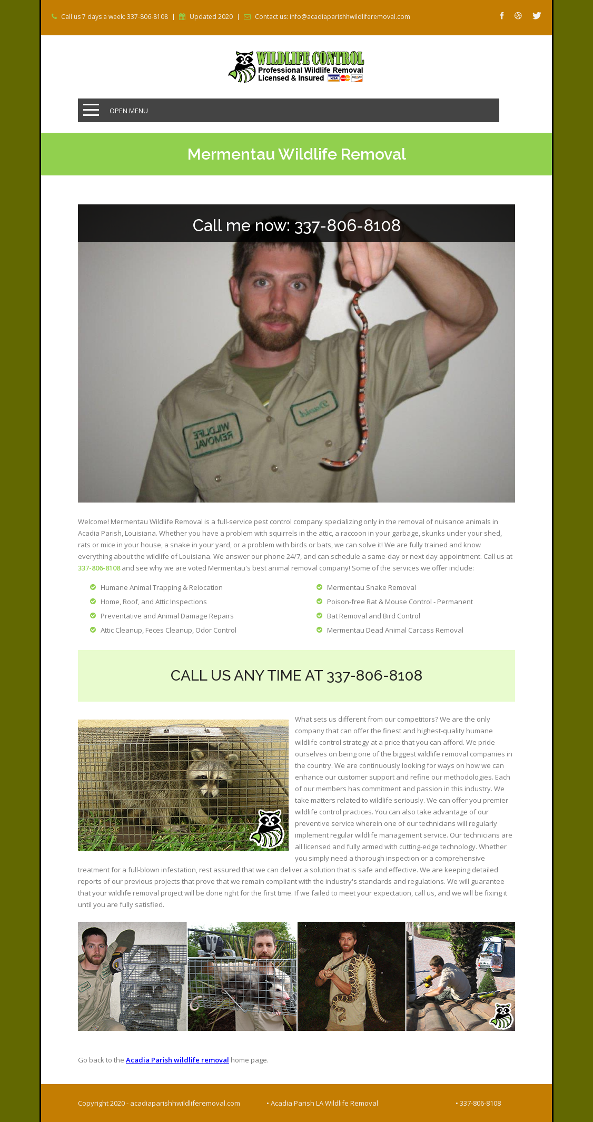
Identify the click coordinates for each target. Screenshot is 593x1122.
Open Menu (129, 110)
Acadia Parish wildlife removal (177, 1060)
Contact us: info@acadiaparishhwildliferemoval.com (332, 17)
